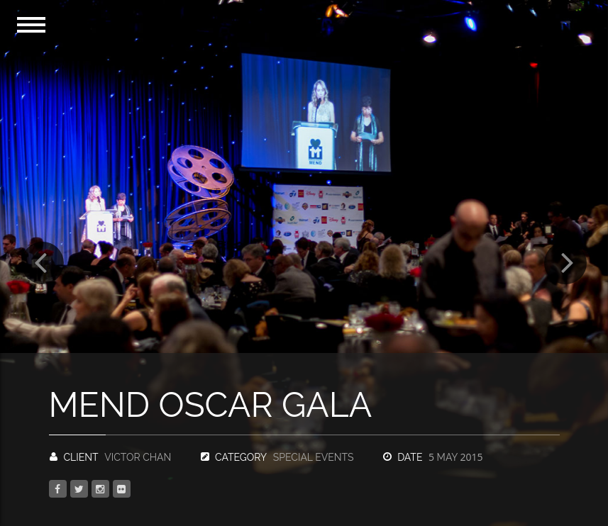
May (455, 457)
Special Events (313, 457)
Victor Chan (137, 457)
